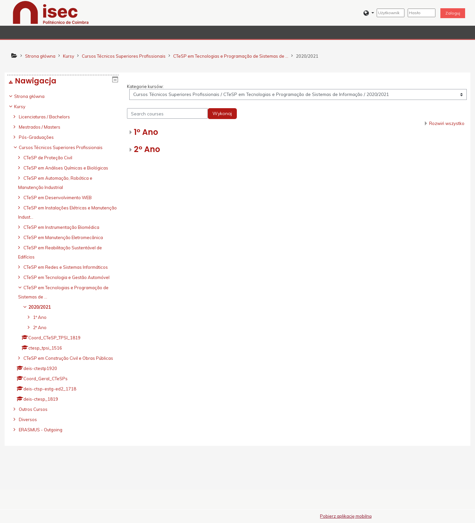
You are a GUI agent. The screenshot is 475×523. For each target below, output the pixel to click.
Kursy (24, 106)
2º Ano (147, 149)
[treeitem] (63, 281)
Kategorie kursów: (145, 86)
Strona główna (34, 96)
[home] (51, 12)
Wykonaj (222, 113)
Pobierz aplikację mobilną (346, 516)
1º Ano (146, 132)
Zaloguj (452, 13)
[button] (369, 13)
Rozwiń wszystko (446, 123)
